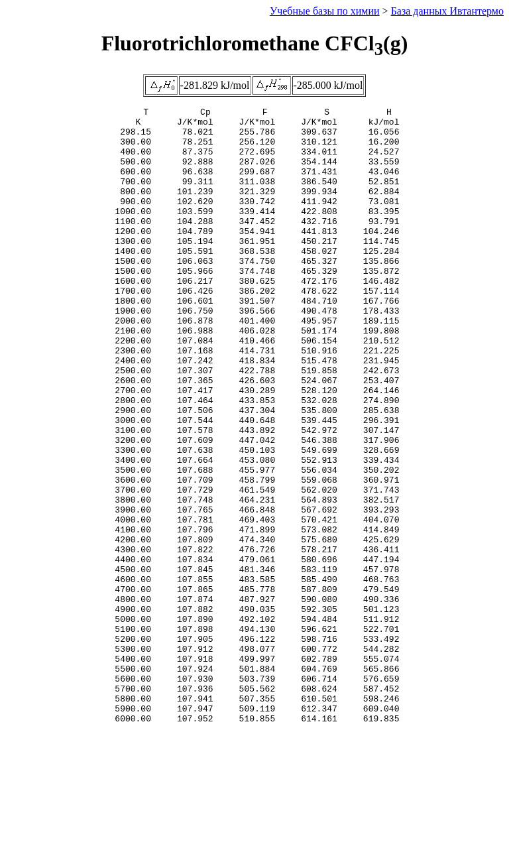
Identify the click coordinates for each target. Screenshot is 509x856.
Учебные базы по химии (325, 11)
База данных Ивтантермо (447, 11)
